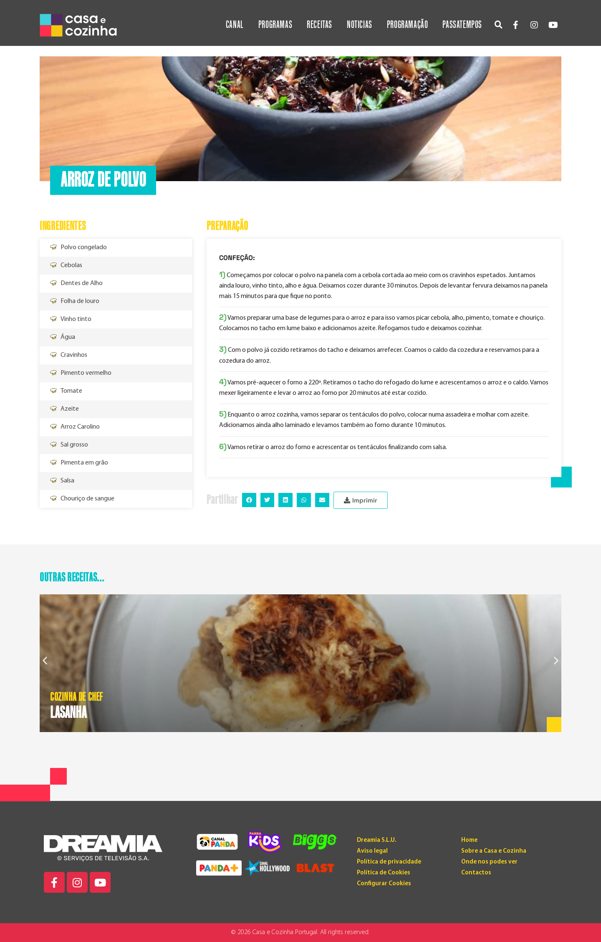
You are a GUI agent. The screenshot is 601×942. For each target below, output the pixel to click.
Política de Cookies (383, 873)
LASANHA (68, 713)
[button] (499, 24)
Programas (275, 25)
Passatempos (462, 25)
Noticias (359, 25)
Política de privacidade (389, 862)
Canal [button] (235, 25)
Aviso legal (372, 851)
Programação (407, 25)
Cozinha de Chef (76, 697)
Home (469, 840)
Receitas (319, 25)
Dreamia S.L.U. (376, 840)
